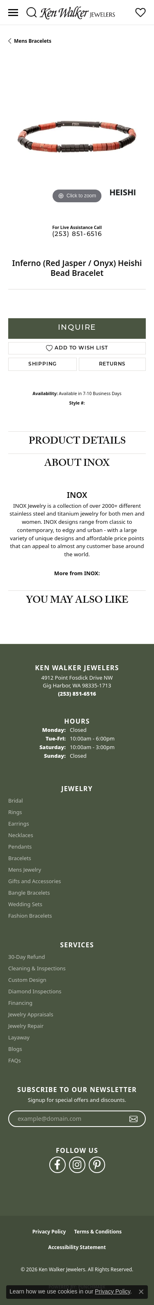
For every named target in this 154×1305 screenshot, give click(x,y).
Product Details (77, 442)
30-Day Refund (26, 956)
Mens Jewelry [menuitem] (24, 869)
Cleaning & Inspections (37, 968)
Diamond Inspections (35, 991)
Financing (20, 1003)
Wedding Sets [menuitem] (25, 904)
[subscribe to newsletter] (133, 1118)
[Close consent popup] (141, 1291)
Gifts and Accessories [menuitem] (34, 881)
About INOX (77, 464)
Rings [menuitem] (15, 812)
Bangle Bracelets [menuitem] (29, 892)
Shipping (42, 364)
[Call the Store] (77, 693)
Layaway (19, 1037)
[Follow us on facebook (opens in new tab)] (57, 1165)
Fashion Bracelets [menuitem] (30, 915)
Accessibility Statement (77, 1247)
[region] (77, 137)
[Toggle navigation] (13, 12)
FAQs (14, 1060)
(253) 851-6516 (77, 234)
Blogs (15, 1049)
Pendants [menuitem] (20, 846)
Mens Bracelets (32, 40)
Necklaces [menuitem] (20, 835)
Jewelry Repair (26, 1026)
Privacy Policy (49, 1231)
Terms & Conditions (98, 1231)
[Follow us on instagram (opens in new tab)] (77, 1165)
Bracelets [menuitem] (19, 858)
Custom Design (27, 979)
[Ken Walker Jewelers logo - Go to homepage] (77, 12)
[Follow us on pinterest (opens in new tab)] (97, 1165)
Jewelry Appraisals (30, 1014)
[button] (31, 12)
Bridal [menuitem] (15, 800)
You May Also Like (77, 601)
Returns (112, 364)
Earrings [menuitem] (18, 823)
